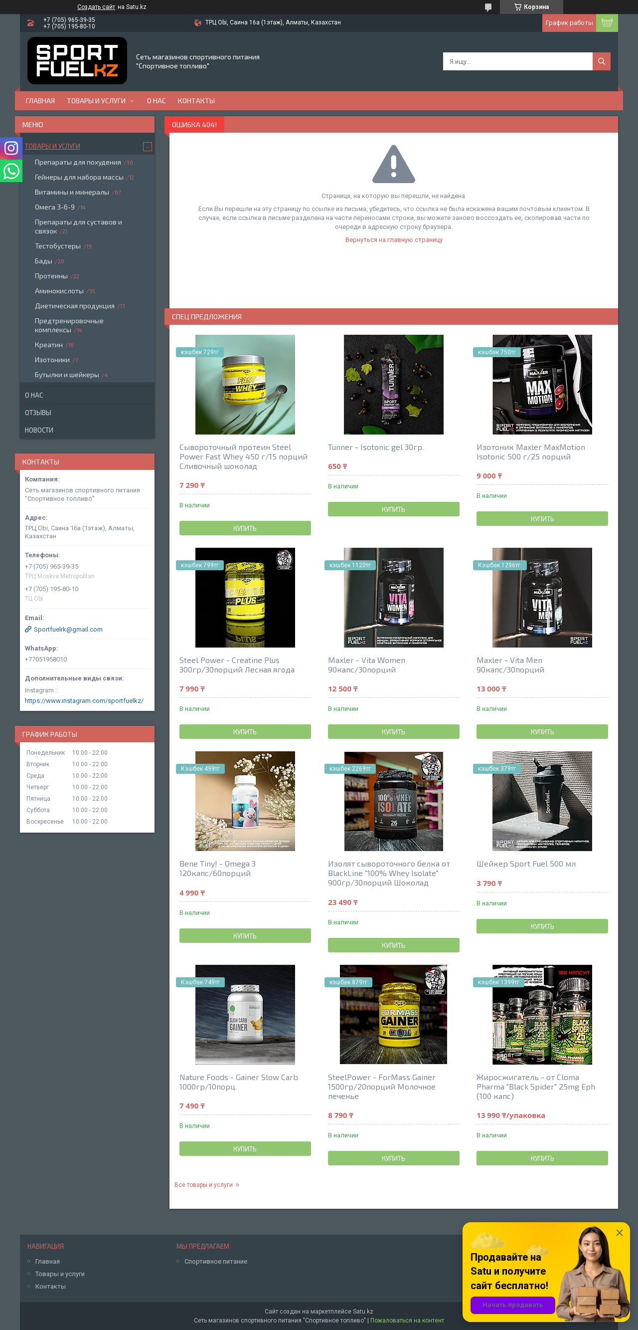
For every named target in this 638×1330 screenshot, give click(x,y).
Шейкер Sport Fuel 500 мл (526, 863)
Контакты (196, 100)
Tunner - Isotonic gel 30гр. (376, 446)
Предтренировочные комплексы (69, 325)
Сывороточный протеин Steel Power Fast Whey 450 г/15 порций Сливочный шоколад (243, 456)
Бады (43, 260)
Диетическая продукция (75, 305)
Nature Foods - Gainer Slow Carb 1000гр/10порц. (238, 1081)
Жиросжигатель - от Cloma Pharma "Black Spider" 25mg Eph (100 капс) (536, 1086)
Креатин (49, 344)
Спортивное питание (215, 1261)
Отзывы (38, 413)
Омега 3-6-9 (55, 207)
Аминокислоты (59, 290)
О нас (156, 100)
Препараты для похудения (78, 162)
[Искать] (602, 61)
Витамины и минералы (72, 192)
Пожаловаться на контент (407, 1320)
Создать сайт (96, 6)
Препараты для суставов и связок (78, 226)
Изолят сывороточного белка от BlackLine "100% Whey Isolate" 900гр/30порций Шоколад (389, 873)
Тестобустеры (58, 245)
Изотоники (52, 359)
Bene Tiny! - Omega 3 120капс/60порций (217, 868)
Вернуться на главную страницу (394, 239)
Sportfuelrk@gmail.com (68, 629)
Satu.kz (363, 1311)
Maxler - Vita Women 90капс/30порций (366, 664)
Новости (39, 430)
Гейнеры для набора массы (79, 177)
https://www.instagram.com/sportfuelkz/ (84, 700)
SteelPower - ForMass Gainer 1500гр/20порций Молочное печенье (382, 1086)
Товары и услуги (96, 100)
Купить (245, 528)
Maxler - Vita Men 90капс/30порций (510, 664)
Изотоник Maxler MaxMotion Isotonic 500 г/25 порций (531, 451)
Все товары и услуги (203, 1185)
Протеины (51, 275)
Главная (40, 100)
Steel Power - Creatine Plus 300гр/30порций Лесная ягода (237, 664)
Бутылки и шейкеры (67, 374)
